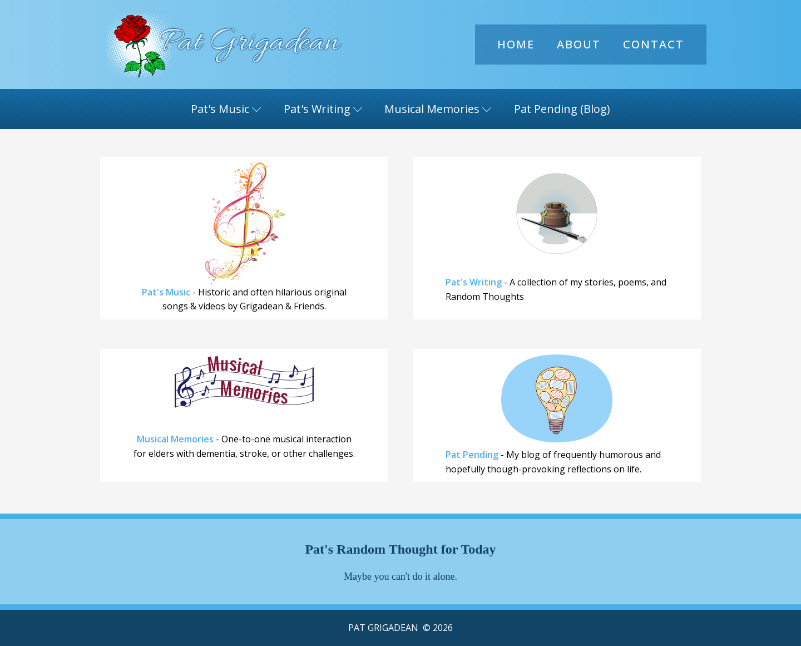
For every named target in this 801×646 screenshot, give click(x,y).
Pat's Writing (323, 108)
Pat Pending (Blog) (562, 108)
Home (516, 44)
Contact (653, 44)
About (579, 44)
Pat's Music (226, 108)
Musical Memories (438, 108)
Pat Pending (472, 454)
